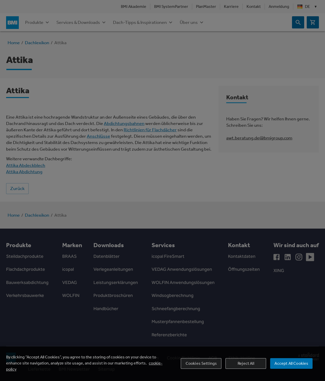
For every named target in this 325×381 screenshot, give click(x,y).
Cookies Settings (201, 363)
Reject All (246, 363)
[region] (162, 363)
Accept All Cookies (291, 363)
